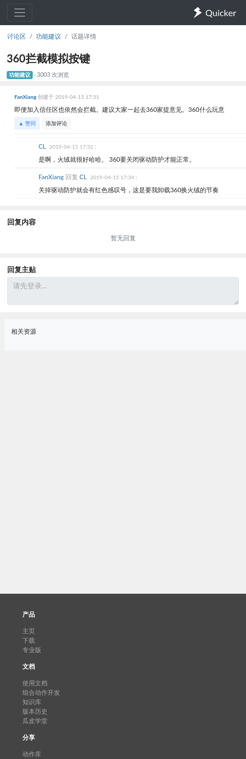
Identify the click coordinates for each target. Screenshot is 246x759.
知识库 (31, 702)
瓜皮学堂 (34, 720)
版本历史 (34, 711)
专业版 (31, 649)
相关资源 (23, 331)
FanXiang (26, 96)
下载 (28, 640)
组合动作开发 (41, 692)
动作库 (31, 754)
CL (43, 146)
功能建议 (48, 36)
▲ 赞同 (27, 123)
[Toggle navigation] (19, 13)
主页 (28, 631)
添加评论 (56, 123)
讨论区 (16, 36)
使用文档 (34, 683)
